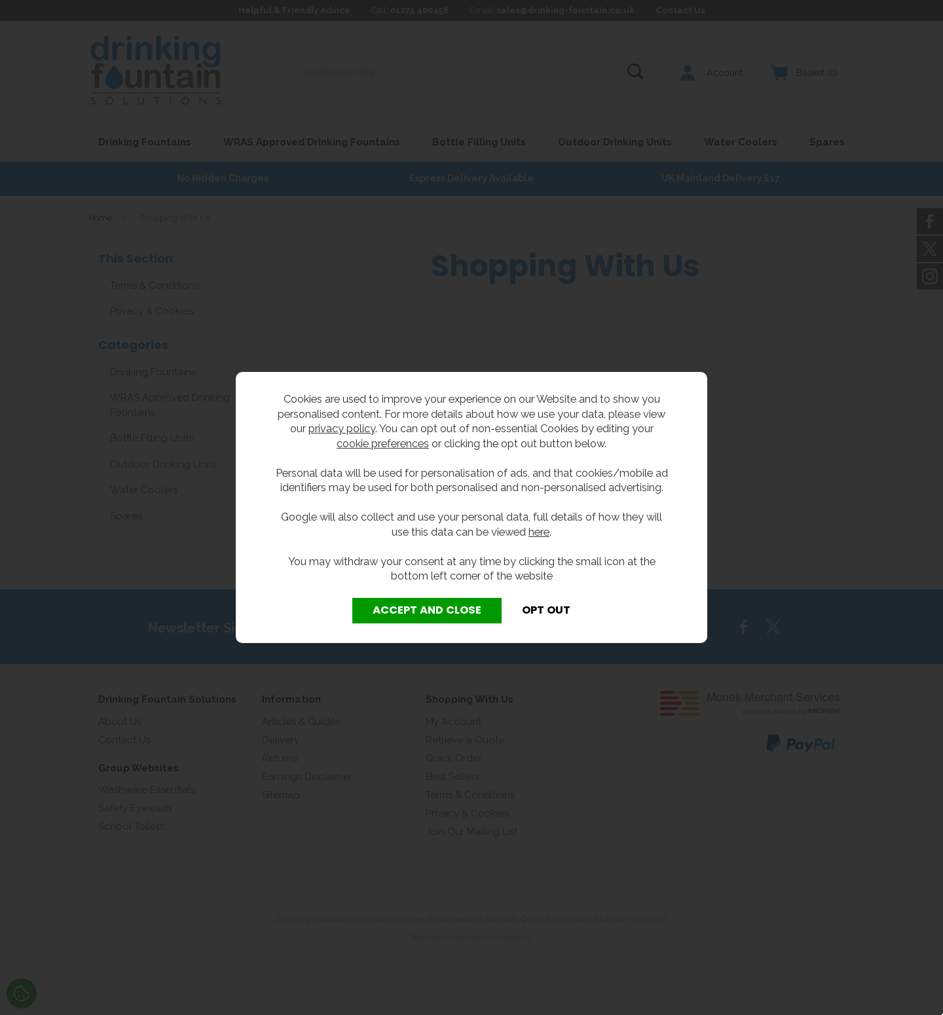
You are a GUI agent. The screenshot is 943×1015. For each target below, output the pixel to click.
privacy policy (341, 428)
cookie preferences (383, 443)
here (538, 531)
